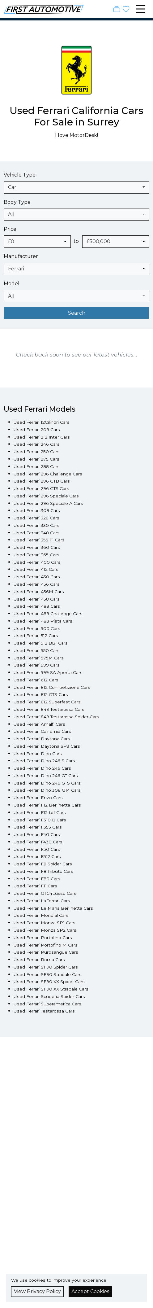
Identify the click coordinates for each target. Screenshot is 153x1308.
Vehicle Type (20, 175)
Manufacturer (21, 256)
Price (10, 229)
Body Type (17, 202)
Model (11, 284)
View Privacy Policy (37, 1291)
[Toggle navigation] (140, 9)
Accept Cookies (90, 1291)
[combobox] (76, 187)
